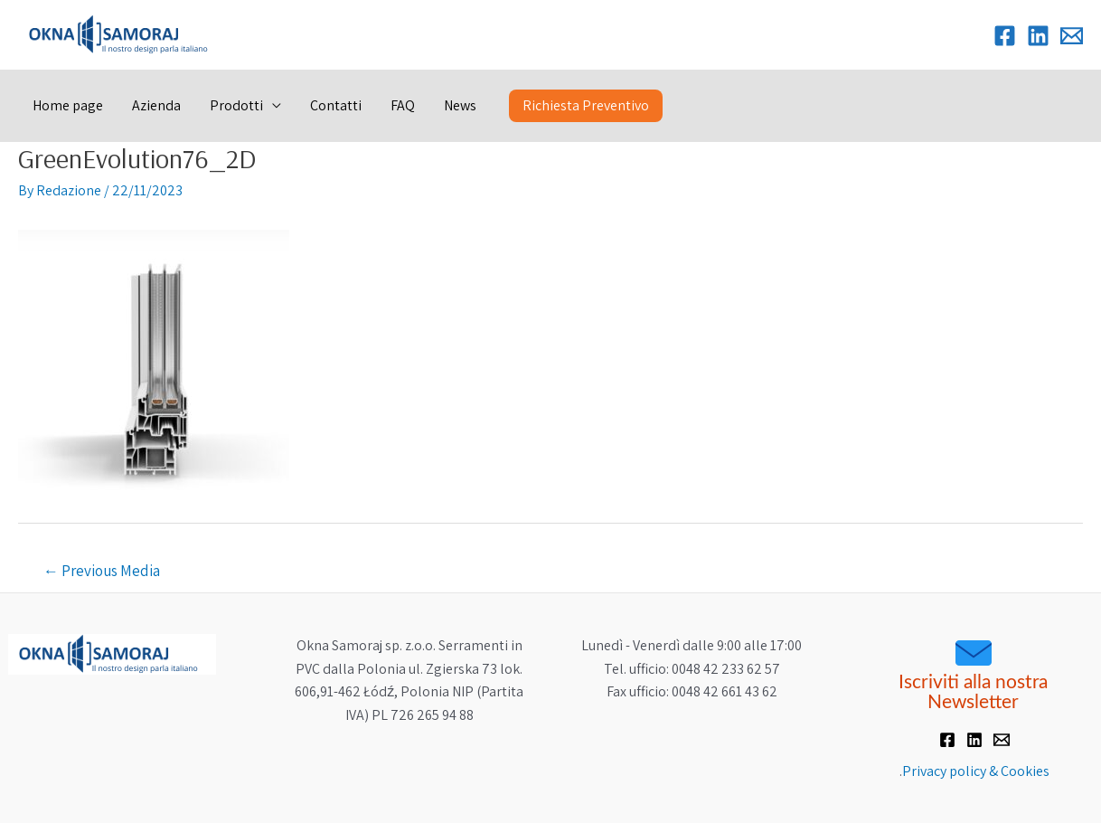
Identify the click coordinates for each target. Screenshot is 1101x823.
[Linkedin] (1038, 35)
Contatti (336, 105)
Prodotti (236, 105)
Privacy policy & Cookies (975, 771)
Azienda (156, 105)
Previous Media (101, 571)
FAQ (403, 105)
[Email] (1071, 35)
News (460, 105)
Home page (68, 105)
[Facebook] (1004, 35)
